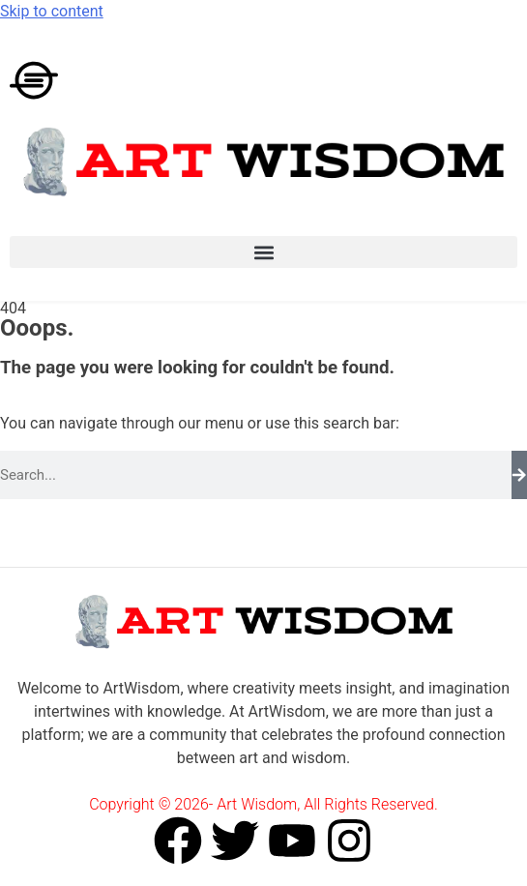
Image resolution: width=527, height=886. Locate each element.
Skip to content (51, 11)
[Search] (519, 475)
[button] (263, 252)
